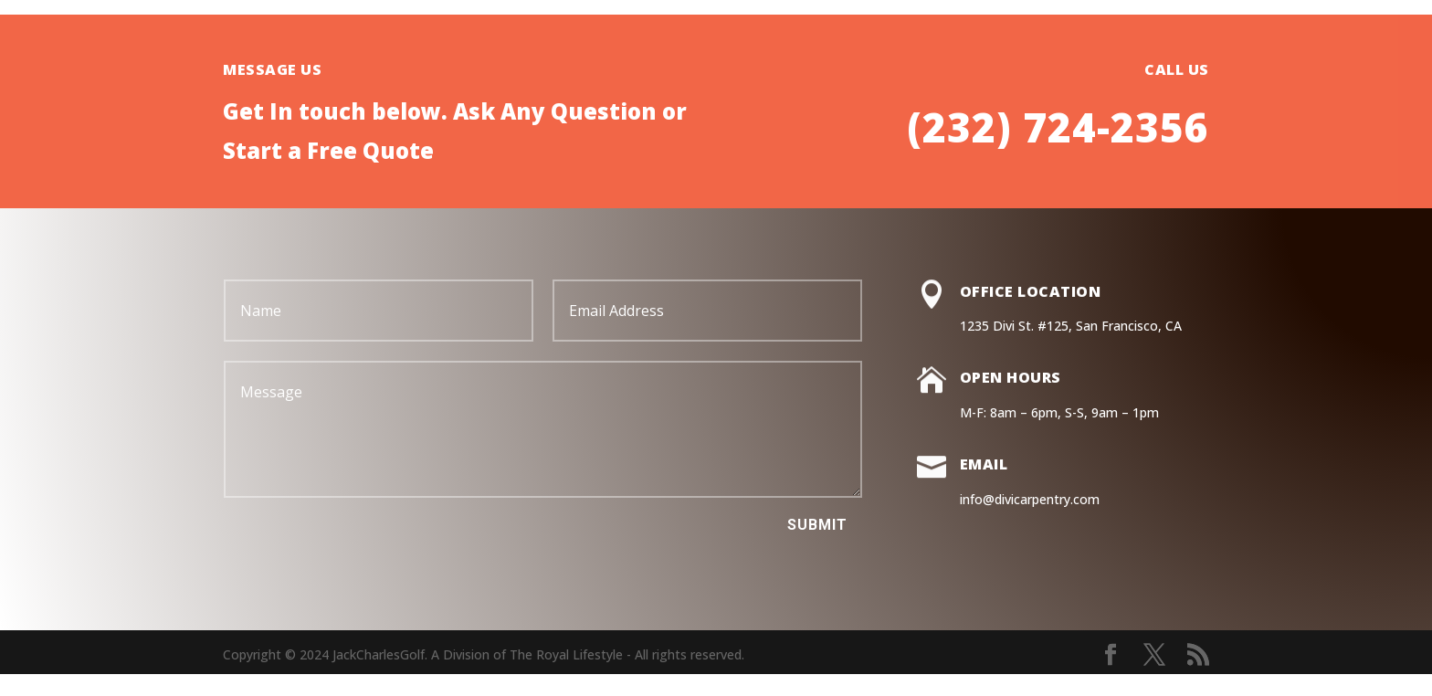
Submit (817, 524)
